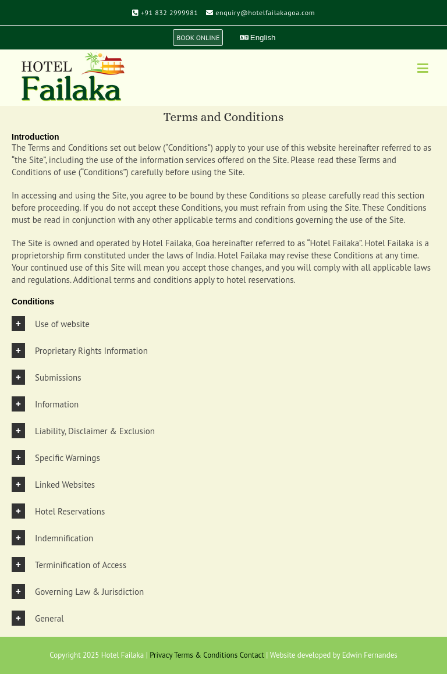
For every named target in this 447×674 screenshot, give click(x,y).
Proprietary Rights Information (91, 350)
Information (57, 404)
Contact (252, 655)
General (49, 618)
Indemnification (64, 538)
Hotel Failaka (122, 655)
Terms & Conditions (205, 655)
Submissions (58, 377)
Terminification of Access (80, 564)
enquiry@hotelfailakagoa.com (265, 12)
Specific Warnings (67, 457)
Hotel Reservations (70, 511)
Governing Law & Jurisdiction (89, 591)
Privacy (161, 655)
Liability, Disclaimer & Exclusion (95, 431)
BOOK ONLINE (197, 37)
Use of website (62, 323)
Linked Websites (65, 484)
